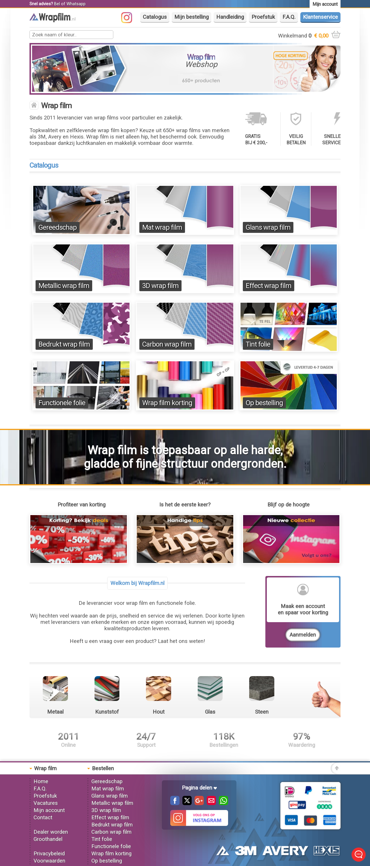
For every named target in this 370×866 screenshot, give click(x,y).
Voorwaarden (49, 861)
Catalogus (155, 17)
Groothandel (48, 839)
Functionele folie (61, 403)
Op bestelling (264, 403)
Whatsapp (76, 3)
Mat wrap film (162, 227)
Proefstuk (263, 17)
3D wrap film (160, 286)
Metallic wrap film (63, 286)
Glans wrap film (268, 227)
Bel (57, 3)
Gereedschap (57, 227)
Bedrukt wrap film (64, 344)
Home (41, 781)
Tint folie (258, 344)
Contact (43, 817)
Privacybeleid (49, 853)
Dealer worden (51, 832)
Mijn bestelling (191, 17)
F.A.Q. (288, 17)
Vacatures (46, 803)
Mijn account (49, 810)
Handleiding (230, 17)
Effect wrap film (268, 286)
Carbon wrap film (167, 344)
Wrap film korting (167, 403)
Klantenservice (320, 17)
